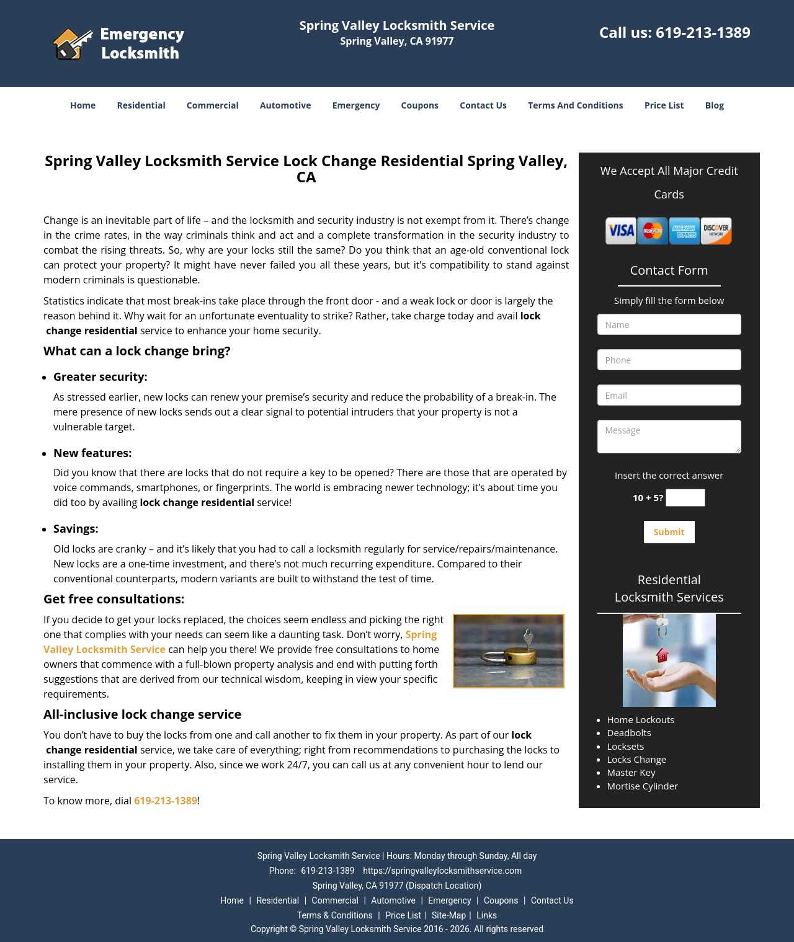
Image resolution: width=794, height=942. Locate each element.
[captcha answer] (685, 498)
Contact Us (483, 105)
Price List (664, 105)
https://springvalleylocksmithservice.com (442, 871)
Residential (141, 105)
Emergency (356, 105)
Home (83, 105)
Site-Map (449, 915)
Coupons (420, 105)
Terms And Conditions (575, 105)
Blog (714, 105)
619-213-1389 (703, 32)
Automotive (285, 105)
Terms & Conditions (335, 915)
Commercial (213, 105)
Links (486, 915)
